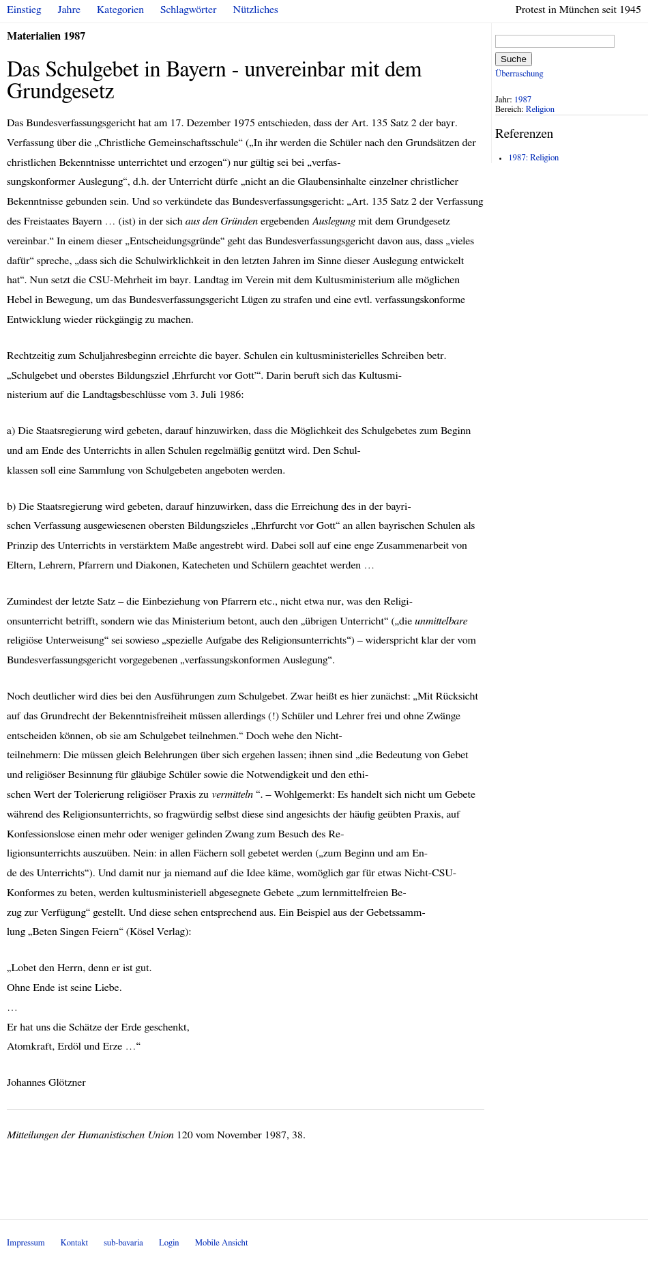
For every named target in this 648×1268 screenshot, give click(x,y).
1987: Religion (533, 158)
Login (169, 1243)
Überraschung (519, 74)
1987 (523, 100)
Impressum (26, 1243)
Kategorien (120, 9)
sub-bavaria (123, 1243)
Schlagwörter (188, 9)
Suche (514, 59)
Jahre (69, 9)
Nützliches (255, 9)
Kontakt (74, 1243)
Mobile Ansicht (221, 1243)
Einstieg (24, 9)
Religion (540, 109)
